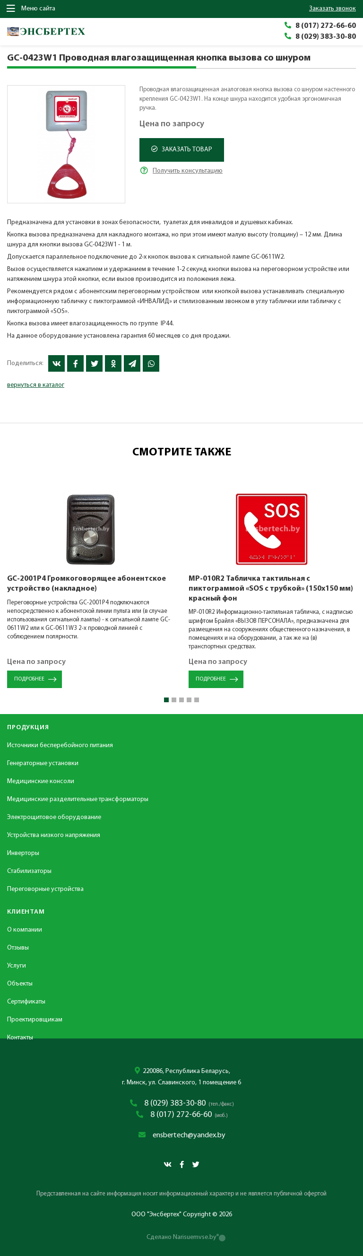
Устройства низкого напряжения (53, 835)
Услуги (16, 965)
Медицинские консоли (40, 781)
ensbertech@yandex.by (189, 1135)
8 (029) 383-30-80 (325, 37)
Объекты (20, 983)
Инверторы (23, 853)
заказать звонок (332, 8)
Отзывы (18, 947)
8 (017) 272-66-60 (325, 26)
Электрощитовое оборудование (54, 817)
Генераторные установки (42, 763)
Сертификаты (26, 1001)
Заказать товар (181, 149)
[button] (166, 700)
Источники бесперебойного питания (60, 745)
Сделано (181, 1237)
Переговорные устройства (45, 889)
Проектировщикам (34, 1019)
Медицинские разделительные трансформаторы (77, 799)
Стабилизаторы (29, 871)
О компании (24, 929)
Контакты (20, 1037)
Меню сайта (31, 8)
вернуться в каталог (35, 385)
